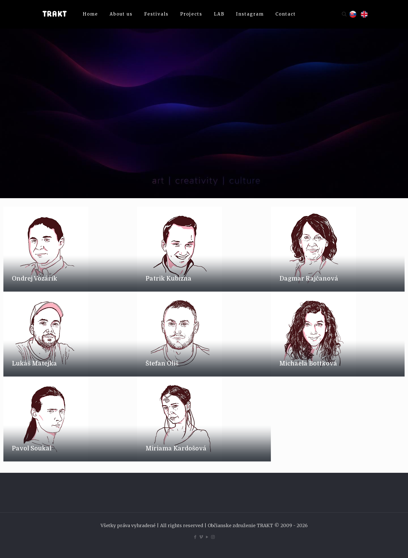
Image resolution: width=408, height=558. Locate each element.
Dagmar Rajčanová (308, 278)
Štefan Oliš (162, 363)
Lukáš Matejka (34, 363)
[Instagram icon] (213, 537)
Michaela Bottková (308, 363)
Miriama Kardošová (176, 448)
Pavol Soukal (32, 448)
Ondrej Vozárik (34, 278)
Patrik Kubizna (169, 278)
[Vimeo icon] (201, 537)
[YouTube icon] (207, 537)
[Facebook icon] (195, 537)
